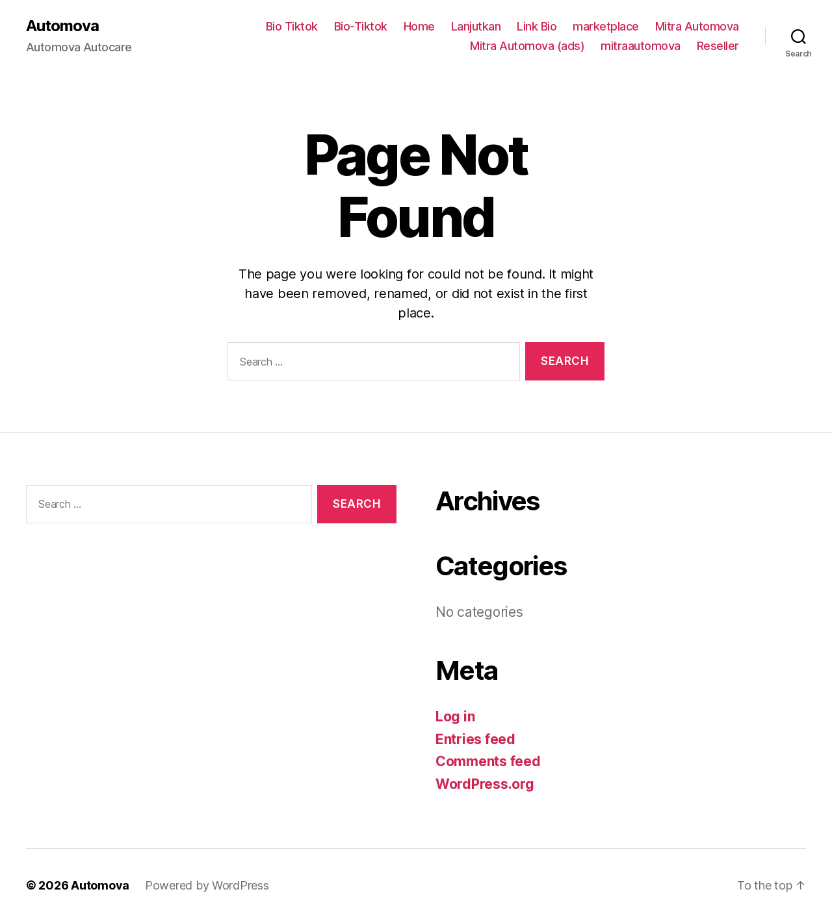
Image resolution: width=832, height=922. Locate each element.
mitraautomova (641, 46)
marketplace (606, 26)
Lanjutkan (476, 26)
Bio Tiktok (292, 26)
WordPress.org (485, 784)
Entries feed (475, 739)
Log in (455, 716)
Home (419, 26)
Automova (62, 26)
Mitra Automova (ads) (527, 46)
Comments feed (488, 761)
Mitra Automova (697, 26)
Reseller (718, 46)
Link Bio (536, 26)
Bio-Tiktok (360, 26)
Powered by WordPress (207, 885)
